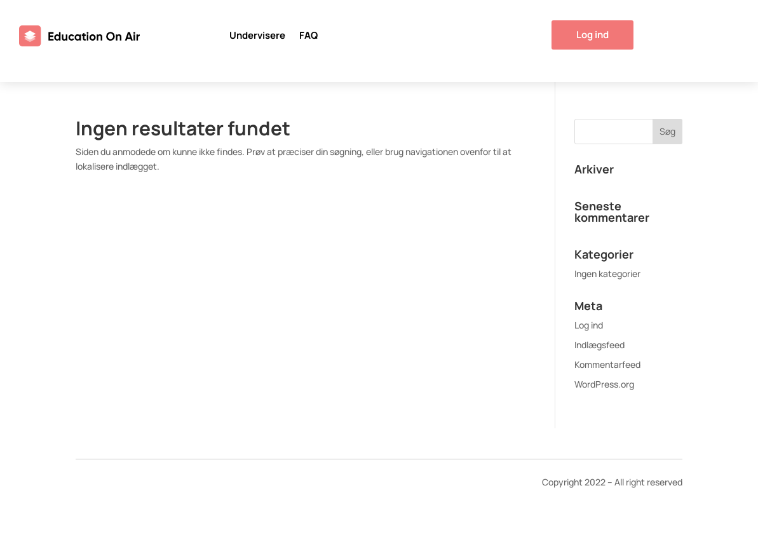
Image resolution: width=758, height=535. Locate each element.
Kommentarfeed (607, 364)
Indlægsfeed (599, 345)
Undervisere (257, 36)
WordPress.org (604, 384)
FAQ (308, 36)
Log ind (592, 34)
